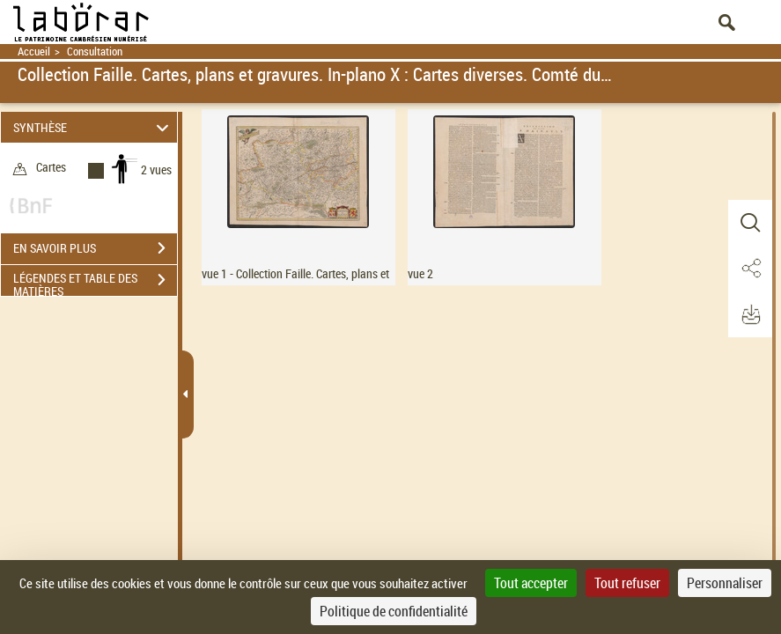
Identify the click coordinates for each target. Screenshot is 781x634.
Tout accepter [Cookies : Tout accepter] (531, 583)
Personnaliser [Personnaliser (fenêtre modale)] (725, 583)
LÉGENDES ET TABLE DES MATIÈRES (95, 282)
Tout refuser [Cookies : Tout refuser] (627, 583)
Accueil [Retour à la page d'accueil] (34, 51)
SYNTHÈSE (93, 127)
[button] (750, 223)
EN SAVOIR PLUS (95, 248)
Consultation (94, 51)
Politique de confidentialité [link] (394, 611)
